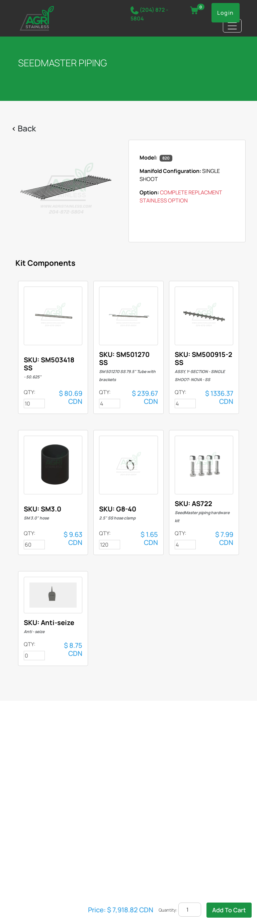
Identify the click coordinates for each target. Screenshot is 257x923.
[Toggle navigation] (232, 26)
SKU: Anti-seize (49, 626)
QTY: (29, 392)
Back (27, 128)
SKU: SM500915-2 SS (203, 366)
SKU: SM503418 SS (49, 367)
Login (225, 12)
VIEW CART (197, 8)
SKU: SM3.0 (42, 512)
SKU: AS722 (202, 511)
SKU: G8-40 (117, 512)
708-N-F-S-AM (53, 316)
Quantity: (168, 910)
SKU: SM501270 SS (127, 366)
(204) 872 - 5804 (149, 14)
